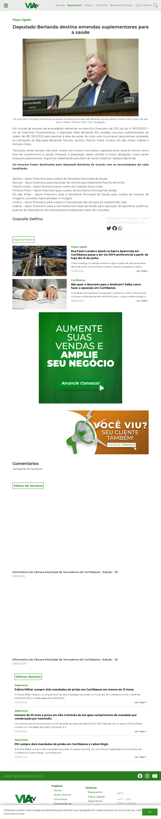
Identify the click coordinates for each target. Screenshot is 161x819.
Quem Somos (143, 5)
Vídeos (88, 5)
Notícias (60, 5)
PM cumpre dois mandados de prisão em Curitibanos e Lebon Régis (61, 744)
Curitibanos (78, 280)
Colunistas (101, 5)
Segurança (21, 685)
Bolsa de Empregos (121, 5)
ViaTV (120, 793)
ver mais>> (143, 271)
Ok (150, 812)
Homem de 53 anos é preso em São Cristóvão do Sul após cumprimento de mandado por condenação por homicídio (76, 717)
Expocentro (75, 5)
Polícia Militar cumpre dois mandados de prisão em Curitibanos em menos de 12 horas (74, 689)
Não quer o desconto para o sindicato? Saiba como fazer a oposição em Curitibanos (106, 286)
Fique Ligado (21, 20)
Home (57, 790)
